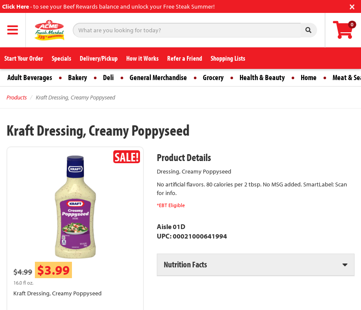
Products (16, 97)
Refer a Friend (184, 58)
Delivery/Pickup (99, 58)
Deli (108, 77)
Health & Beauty (262, 77)
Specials (61, 58)
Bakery (77, 77)
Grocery (213, 77)
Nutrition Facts (185, 264)
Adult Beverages (29, 77)
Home (309, 77)
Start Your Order (23, 58)
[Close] (352, 5)
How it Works (142, 58)
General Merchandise (158, 77)
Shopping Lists (228, 58)
